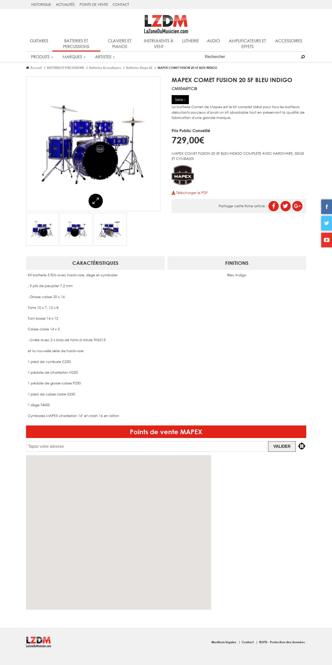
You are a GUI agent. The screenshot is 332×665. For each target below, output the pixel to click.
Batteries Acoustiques (105, 68)
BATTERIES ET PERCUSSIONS (65, 68)
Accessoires (288, 40)
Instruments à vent (158, 43)
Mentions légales (224, 642)
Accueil (36, 68)
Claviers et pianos (119, 43)
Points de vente (94, 4)
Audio (213, 40)
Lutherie (190, 40)
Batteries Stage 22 (139, 68)
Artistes (103, 56)
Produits (40, 56)
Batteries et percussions (76, 43)
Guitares (39, 40)
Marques (72, 56)
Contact (121, 4)
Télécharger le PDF (190, 192)
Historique (41, 4)
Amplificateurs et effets (247, 43)
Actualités (65, 4)
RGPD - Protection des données (282, 642)
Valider (282, 446)
